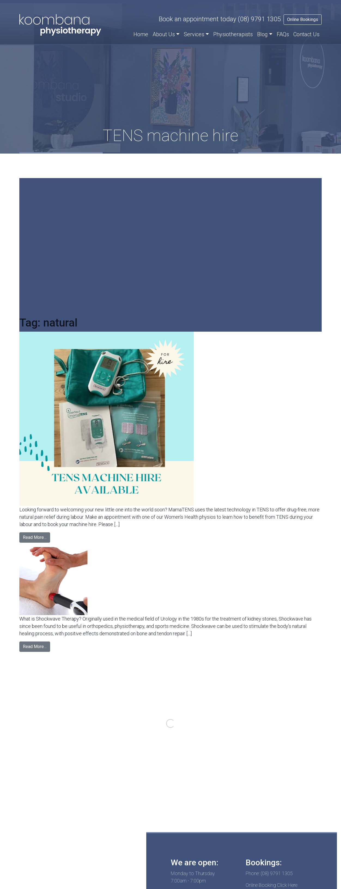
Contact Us (306, 34)
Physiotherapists (233, 34)
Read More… (35, 537)
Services (194, 34)
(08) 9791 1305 (259, 19)
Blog (262, 34)
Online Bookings (302, 19)
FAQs (283, 34)
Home (140, 34)
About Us (164, 34)
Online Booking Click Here (271, 885)
